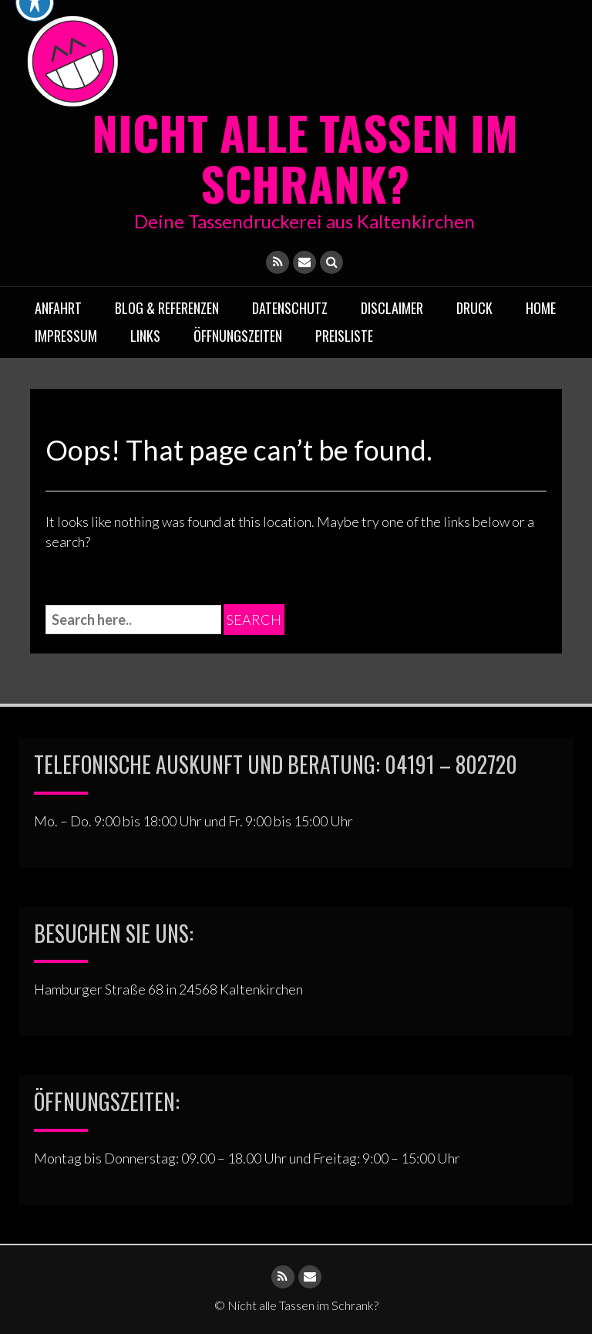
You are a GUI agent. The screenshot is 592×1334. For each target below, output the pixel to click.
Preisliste (344, 336)
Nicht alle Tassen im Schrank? (305, 157)
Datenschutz (290, 308)
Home (541, 308)
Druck (474, 308)
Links (145, 336)
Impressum (66, 336)
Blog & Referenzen (167, 308)
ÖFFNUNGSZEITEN (237, 336)
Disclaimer (392, 308)
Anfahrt (58, 308)
